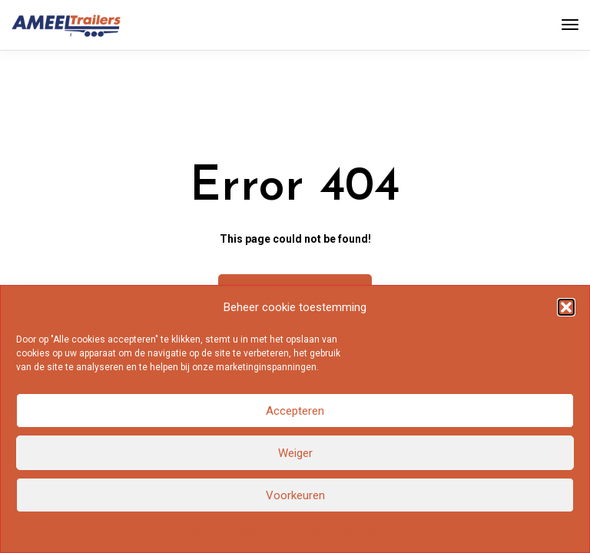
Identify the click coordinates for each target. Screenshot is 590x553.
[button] (566, 307)
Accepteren (295, 411)
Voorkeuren (295, 495)
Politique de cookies (225, 530)
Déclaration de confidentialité (338, 530)
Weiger (295, 453)
